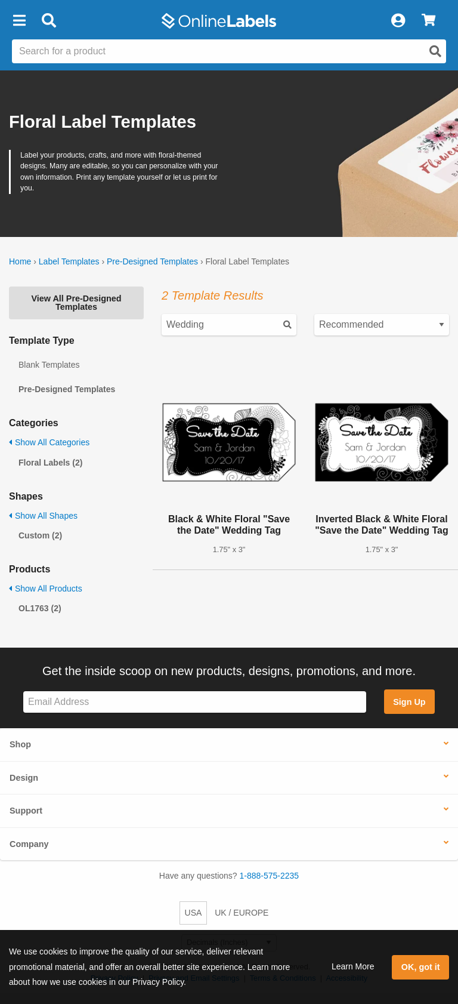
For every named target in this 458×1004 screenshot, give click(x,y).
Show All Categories (49, 442)
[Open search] (435, 51)
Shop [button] (20, 744)
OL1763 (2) (39, 608)
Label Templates (69, 261)
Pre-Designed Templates (152, 261)
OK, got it (420, 967)
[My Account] (398, 20)
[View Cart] (428, 21)
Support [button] (26, 810)
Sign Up (409, 702)
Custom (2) (40, 535)
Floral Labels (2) (50, 462)
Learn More (353, 966)
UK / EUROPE (241, 912)
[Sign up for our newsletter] (194, 702)
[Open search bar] (48, 20)
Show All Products (45, 588)
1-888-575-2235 (269, 875)
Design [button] (24, 778)
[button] (19, 20)
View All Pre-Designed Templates (76, 303)
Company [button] (29, 844)
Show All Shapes (43, 516)
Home (20, 261)
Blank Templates (48, 364)
